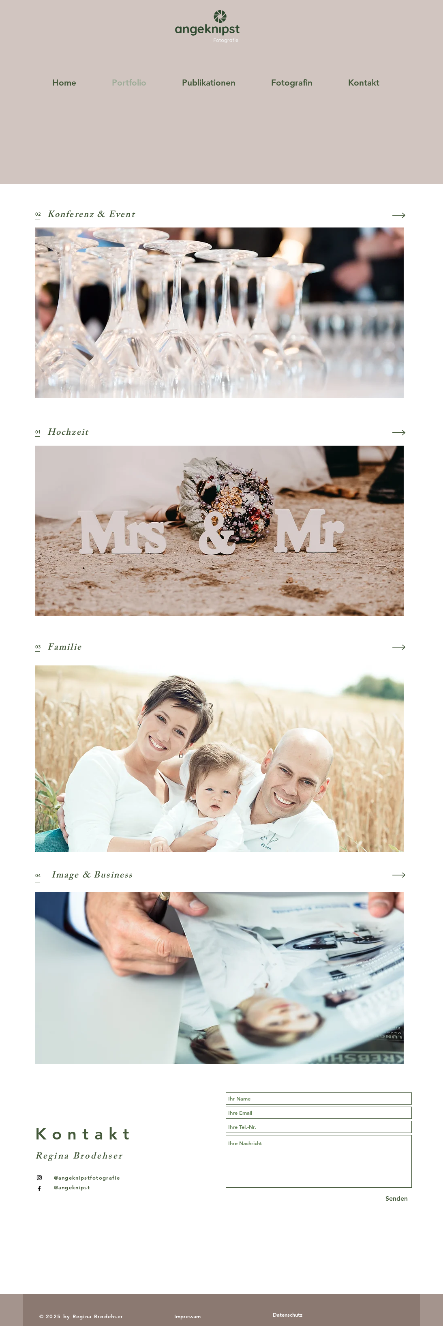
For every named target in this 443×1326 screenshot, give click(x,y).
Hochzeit (68, 433)
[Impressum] (187, 1316)
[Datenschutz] (288, 1315)
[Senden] (396, 1198)
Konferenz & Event (91, 215)
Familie (64, 648)
